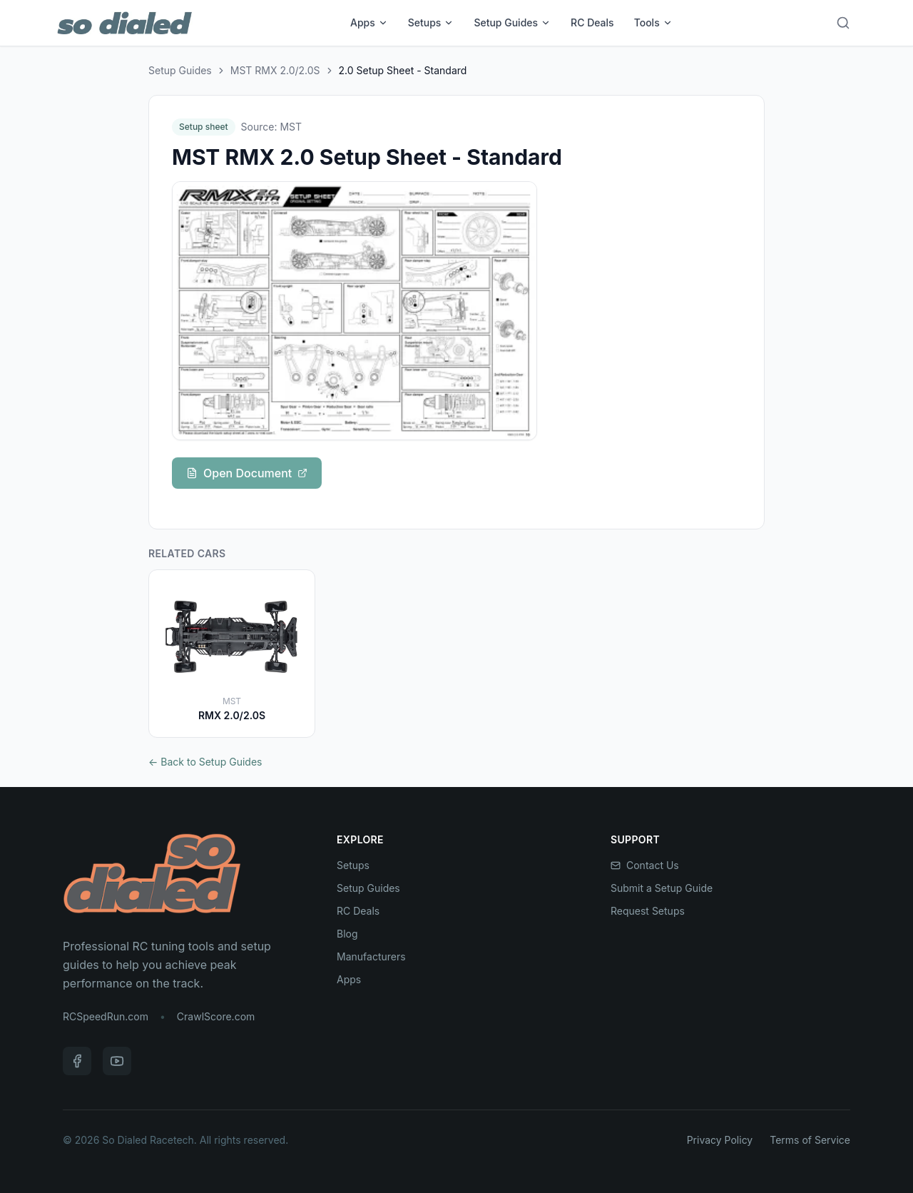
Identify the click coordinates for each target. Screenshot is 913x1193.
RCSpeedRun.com (105, 1016)
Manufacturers (371, 956)
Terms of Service (810, 1140)
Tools (653, 22)
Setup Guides (512, 22)
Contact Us (645, 865)
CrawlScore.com (216, 1016)
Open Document (246, 473)
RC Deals (592, 22)
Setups (431, 22)
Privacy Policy (720, 1140)
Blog (347, 934)
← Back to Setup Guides (205, 762)
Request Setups (648, 911)
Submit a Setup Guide (662, 888)
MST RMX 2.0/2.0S (275, 70)
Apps (369, 22)
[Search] (843, 23)
